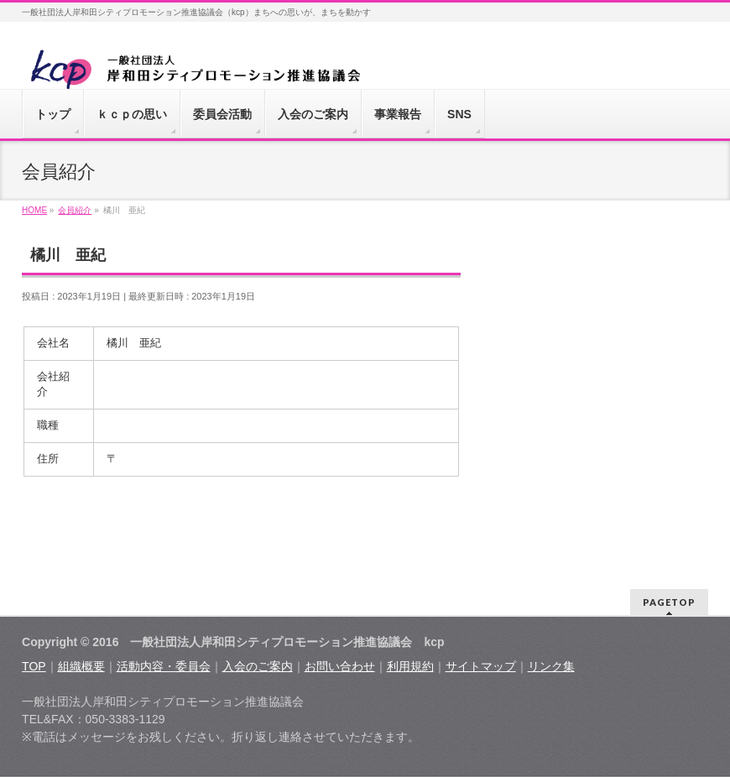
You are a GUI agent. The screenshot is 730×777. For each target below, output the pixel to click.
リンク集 (551, 666)
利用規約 (410, 666)
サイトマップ (481, 666)
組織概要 (81, 666)
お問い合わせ (340, 666)
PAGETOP (669, 602)
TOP (34, 666)
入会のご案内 (257, 666)
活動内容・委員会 (164, 666)
